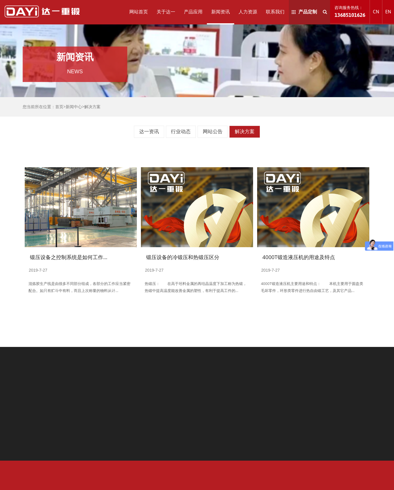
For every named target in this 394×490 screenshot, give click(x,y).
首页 (59, 106)
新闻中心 (74, 106)
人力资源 (248, 11)
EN (388, 11)
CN (376, 11)
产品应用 (193, 11)
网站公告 (213, 131)
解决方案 (92, 106)
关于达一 (166, 11)
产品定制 (304, 11)
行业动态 (181, 131)
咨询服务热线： (349, 11)
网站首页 (138, 11)
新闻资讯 (220, 11)
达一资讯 (149, 131)
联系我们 (275, 11)
